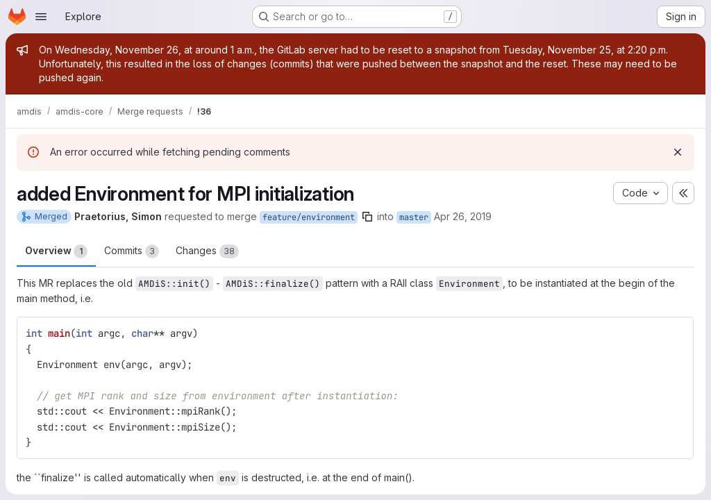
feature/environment (308, 217)
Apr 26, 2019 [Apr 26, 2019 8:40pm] (463, 216)
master (413, 217)
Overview (56, 251)
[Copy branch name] (367, 216)
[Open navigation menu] (41, 17)
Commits (131, 251)
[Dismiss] (677, 152)
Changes (207, 251)
